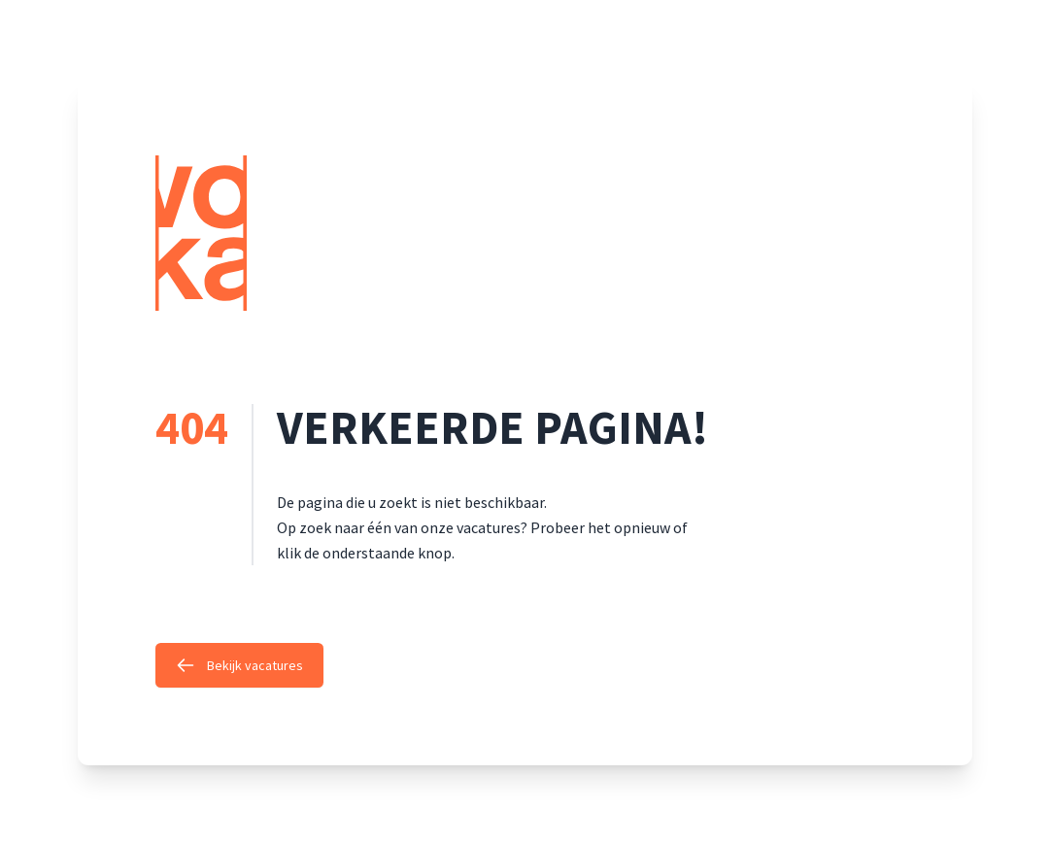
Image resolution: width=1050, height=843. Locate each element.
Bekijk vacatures (239, 665)
